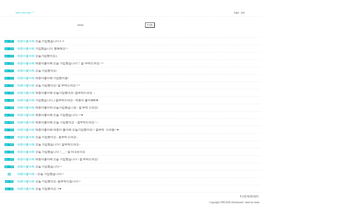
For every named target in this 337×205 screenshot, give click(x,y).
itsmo (257, 202)
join (242, 12)
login (237, 12)
